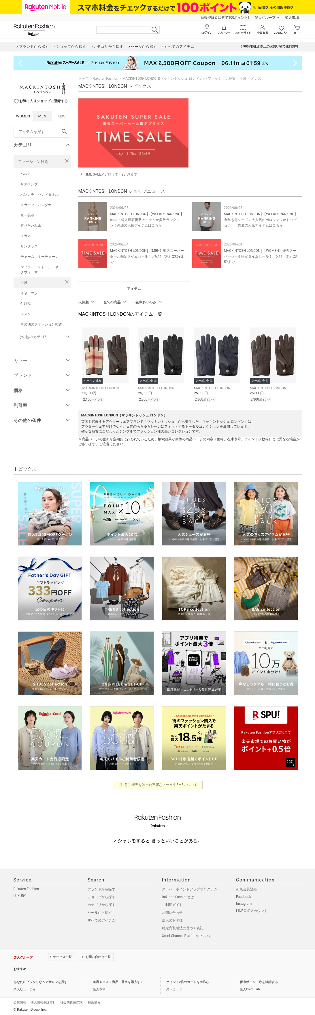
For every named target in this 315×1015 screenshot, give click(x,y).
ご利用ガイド (172, 904)
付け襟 (25, 304)
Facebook (243, 896)
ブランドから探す (101, 888)
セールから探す (100, 912)
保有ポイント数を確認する (259, 981)
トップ (83, 79)
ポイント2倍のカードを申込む (187, 981)
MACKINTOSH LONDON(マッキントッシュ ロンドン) (163, 79)
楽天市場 (292, 18)
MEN (42, 116)
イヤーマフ (29, 293)
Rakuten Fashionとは (178, 896)
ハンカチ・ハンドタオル (39, 195)
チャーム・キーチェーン (39, 257)
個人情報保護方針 (43, 1001)
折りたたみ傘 (30, 226)
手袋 (23, 283)
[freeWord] (42, 132)
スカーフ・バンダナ (36, 205)
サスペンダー (30, 184)
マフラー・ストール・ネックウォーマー (41, 269)
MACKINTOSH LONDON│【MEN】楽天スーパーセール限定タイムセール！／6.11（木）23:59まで (147, 256)
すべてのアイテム (101, 919)
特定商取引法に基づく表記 (182, 927)
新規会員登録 (246, 888)
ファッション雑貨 (33, 161)
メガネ (25, 236)
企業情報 (20, 1001)
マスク (25, 314)
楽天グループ (265, 18)
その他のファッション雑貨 (41, 324)
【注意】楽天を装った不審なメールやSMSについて (157, 784)
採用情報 (94, 1001)
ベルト (25, 174)
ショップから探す (101, 896)
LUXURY (20, 895)
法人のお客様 (172, 919)
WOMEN (23, 116)
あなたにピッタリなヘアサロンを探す (40, 981)
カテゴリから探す (101, 904)
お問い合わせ (172, 912)
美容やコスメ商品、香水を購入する (118, 981)
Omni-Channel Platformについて (187, 935)
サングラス (29, 246)
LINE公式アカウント (251, 910)
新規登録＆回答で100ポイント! (225, 18)
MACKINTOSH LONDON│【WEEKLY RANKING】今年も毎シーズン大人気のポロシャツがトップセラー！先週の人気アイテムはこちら (261, 219)
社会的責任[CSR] (72, 1001)
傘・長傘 (27, 215)
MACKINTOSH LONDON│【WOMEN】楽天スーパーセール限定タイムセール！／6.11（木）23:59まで (261, 256)
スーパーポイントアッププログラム (189, 888)
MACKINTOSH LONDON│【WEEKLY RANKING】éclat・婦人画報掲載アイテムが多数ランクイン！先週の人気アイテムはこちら (147, 219)
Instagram (244, 903)
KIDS (61, 116)
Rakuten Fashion (105, 79)
